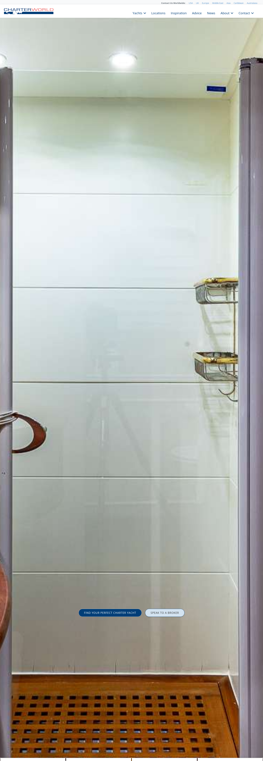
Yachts (137, 13)
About (225, 13)
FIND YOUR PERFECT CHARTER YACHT (110, 613)
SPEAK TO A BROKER (165, 613)
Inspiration (179, 13)
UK (197, 3)
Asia (228, 3)
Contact (244, 13)
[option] (131, 380)
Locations (158, 13)
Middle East (217, 3)
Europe (205, 3)
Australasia (252, 3)
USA (191, 3)
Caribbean (239, 3)
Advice (197, 13)
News (211, 13)
